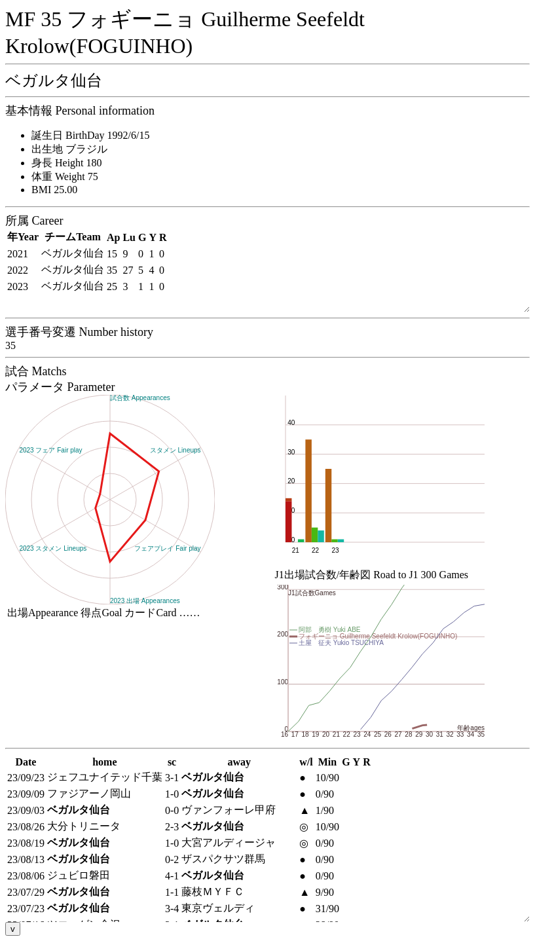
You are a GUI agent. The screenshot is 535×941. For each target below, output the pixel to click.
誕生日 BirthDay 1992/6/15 (90, 135)
